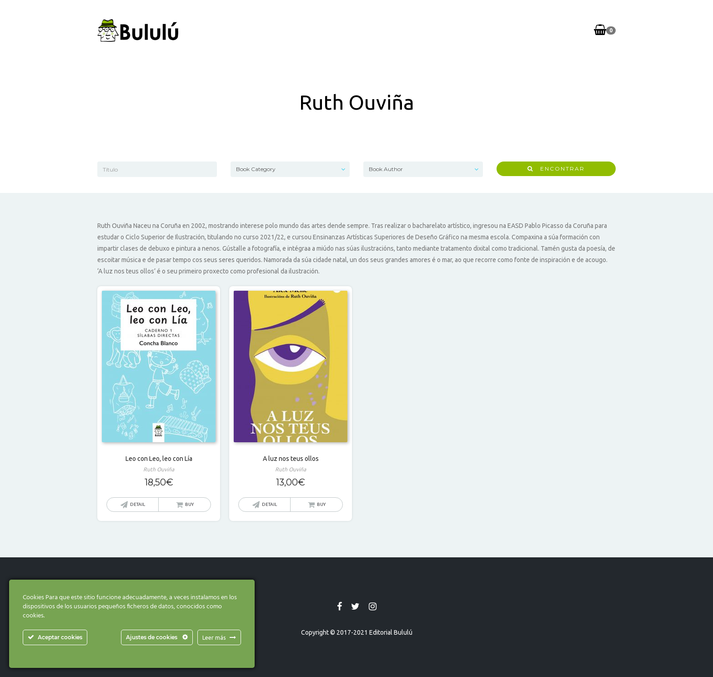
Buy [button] (189, 504)
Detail (137, 504)
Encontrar (556, 168)
